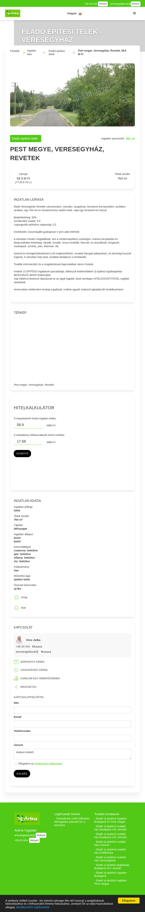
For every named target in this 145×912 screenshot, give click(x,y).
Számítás (22, 453)
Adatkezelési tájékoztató (32, 908)
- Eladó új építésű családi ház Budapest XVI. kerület (110, 835)
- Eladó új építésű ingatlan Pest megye (110, 882)
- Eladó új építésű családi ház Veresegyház (110, 859)
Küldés (21, 773)
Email (17, 716)
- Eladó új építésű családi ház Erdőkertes (110, 851)
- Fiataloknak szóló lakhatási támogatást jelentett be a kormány (72, 822)
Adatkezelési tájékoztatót (48, 763)
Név (16, 702)
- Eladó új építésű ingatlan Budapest (110, 874)
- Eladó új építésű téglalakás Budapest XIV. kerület (111, 866)
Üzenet (18, 744)
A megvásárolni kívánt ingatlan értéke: (35, 418)
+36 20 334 (23, 646)
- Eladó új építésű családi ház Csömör (110, 843)
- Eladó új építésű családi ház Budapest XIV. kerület (110, 828)
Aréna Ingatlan (25, 830)
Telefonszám (22, 730)
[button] (74, 13)
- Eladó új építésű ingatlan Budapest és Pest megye (110, 820)
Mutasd (103, 4)
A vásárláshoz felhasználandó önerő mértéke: (39, 435)
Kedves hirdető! (72, 754)
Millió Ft (51, 425)
